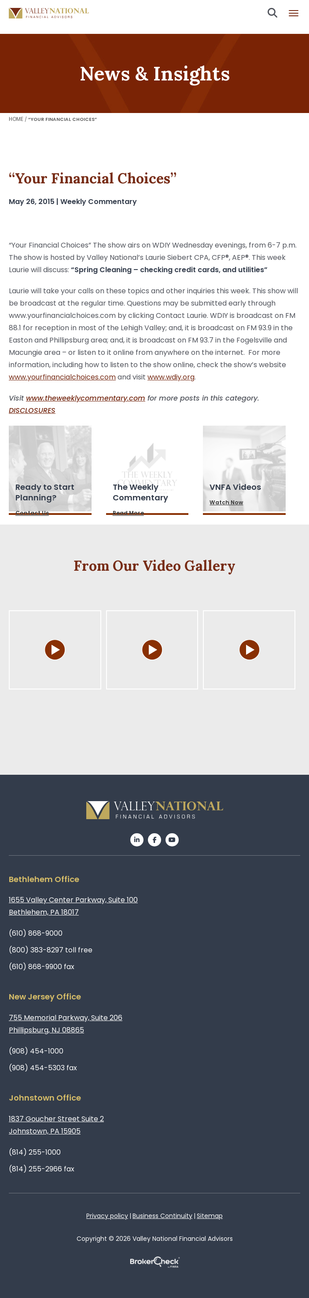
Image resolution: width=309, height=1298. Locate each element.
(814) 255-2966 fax (41, 1169)
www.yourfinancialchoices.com (62, 377)
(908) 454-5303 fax (43, 1068)
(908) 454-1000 (36, 1051)
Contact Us (32, 513)
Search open (272, 13)
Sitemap (210, 1215)
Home (16, 119)
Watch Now (226, 502)
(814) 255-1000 (35, 1152)
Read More (128, 513)
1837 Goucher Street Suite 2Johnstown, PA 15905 (56, 1125)
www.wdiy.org (171, 377)
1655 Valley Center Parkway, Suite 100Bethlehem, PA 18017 (73, 906)
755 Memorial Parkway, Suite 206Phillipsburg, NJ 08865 (65, 1024)
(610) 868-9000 (36, 933)
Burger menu (293, 13)
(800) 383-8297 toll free (50, 950)
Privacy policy (107, 1215)
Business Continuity (162, 1215)
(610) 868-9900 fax (41, 967)
